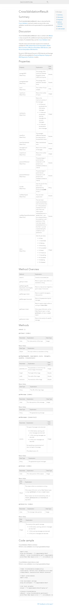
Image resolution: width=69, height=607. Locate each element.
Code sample (61, 28)
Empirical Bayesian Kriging (41, 54)
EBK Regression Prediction (26, 56)
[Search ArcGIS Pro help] (33, 2)
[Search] (47, 2)
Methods (59, 26)
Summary (60, 15)
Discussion (60, 17)
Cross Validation (23, 23)
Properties (60, 19)
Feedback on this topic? (46, 604)
